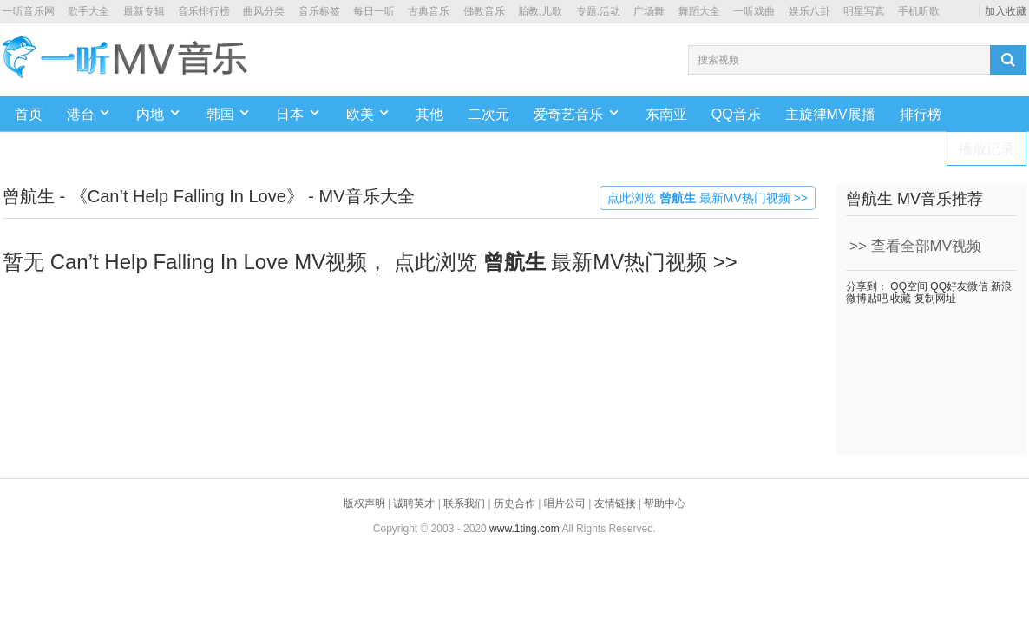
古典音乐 (428, 11)
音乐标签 (319, 11)
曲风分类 (264, 11)
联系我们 (464, 503)
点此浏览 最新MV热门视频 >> (707, 198)
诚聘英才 (414, 503)
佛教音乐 (484, 11)
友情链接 (615, 503)
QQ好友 (947, 286)
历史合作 (514, 503)
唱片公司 (565, 503)
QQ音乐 (736, 114)
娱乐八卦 (809, 11)
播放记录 (986, 148)
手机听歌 (919, 11)
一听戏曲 (754, 11)
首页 (29, 114)
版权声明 (364, 503)
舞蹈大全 (699, 11)
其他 (429, 114)
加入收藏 (1005, 11)
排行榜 (920, 114)
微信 (977, 286)
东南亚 (666, 114)
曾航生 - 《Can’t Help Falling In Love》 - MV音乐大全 (209, 196)
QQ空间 (907, 286)
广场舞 (649, 11)
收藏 (899, 299)
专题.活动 (598, 11)
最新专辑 (144, 11)
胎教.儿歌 (540, 11)
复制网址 (933, 299)
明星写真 (864, 11)
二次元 (488, 114)
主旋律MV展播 (830, 114)
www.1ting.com (524, 529)
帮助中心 (664, 503)
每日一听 (374, 11)
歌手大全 (88, 11)
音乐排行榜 (204, 11)
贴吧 (877, 299)
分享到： (867, 286)
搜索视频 (718, 60)
